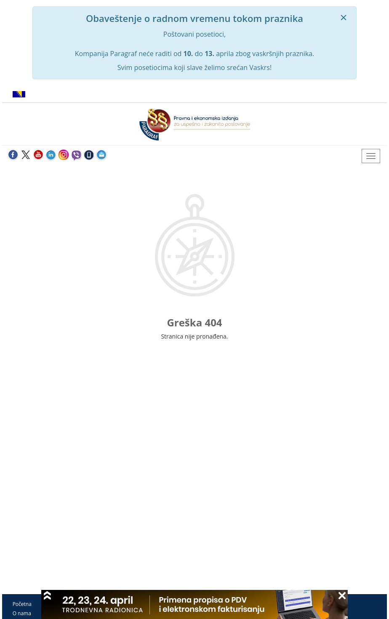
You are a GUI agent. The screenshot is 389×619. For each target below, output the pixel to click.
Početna (22, 604)
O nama (22, 613)
